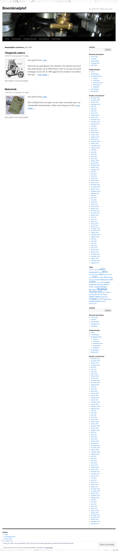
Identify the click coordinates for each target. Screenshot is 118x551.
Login (6, 534)
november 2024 (95, 122)
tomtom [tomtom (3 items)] (102, 297)
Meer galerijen (9, 81)
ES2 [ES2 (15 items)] (95, 277)
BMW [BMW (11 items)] (102, 269)
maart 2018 (94, 204)
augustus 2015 (95, 263)
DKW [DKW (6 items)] (101, 274)
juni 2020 (94, 152)
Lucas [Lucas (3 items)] (102, 282)
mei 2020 (93, 154)
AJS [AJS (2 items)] (90, 269)
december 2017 (95, 211)
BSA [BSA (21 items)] (105, 271)
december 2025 (95, 98)
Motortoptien (96, 85)
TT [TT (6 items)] (98, 299)
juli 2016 (93, 239)
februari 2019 (95, 180)
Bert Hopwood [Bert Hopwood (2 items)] (95, 269)
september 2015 (95, 261)
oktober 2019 (95, 167)
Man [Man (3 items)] (102, 284)
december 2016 (95, 228)
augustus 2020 (95, 148)
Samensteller (56, 39)
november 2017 (95, 213)
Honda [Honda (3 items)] (111, 277)
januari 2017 (94, 226)
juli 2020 (93, 150)
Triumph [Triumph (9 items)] (93, 299)
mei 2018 (93, 200)
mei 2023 (93, 126)
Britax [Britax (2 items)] (100, 272)
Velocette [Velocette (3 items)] (103, 301)
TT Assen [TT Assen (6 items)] (103, 299)
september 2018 (95, 191)
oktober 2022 (95, 135)
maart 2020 (94, 158)
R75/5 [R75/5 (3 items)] (104, 292)
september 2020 (95, 145)
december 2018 (95, 185)
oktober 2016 (95, 232)
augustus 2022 (95, 137)
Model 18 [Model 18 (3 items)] (92, 287)
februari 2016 (95, 250)
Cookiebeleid (49, 547)
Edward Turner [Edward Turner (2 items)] (108, 274)
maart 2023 (94, 130)
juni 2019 (94, 174)
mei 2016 (93, 243)
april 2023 (94, 128)
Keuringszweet (95, 63)
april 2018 (94, 202)
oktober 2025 (95, 102)
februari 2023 (95, 132)
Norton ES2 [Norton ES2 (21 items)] (95, 291)
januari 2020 (94, 163)
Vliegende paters (15, 52)
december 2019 (95, 165)
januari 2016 (94, 252)
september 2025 (95, 104)
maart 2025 (94, 113)
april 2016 (94, 245)
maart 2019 (94, 178)
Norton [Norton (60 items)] (102, 289)
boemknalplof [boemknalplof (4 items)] (93, 272)
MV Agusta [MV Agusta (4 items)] (93, 290)
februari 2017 (95, 224)
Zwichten (93, 59)
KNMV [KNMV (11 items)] (92, 282)
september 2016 (95, 234)
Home (7, 39)
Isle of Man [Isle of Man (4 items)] (109, 280)
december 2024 (95, 119)
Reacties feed (8, 539)
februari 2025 (95, 115)
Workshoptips (16, 39)
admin (27, 56)
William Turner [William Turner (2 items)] (93, 303)
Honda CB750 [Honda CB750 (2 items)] (92, 279)
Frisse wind (94, 56)
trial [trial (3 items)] (106, 297)
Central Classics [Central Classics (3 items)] (94, 275)
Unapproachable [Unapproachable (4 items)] (94, 301)
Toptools (95, 78)
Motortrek (10, 89)
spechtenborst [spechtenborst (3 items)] (93, 294)
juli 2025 (93, 106)
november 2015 (95, 256)
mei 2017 (93, 217)
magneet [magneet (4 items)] (107, 282)
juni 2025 (94, 109)
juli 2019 (93, 171)
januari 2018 (94, 208)
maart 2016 (94, 247)
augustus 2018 (95, 193)
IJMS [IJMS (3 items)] (98, 280)
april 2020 (94, 156)
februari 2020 (95, 161)
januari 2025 (94, 117)
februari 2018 (95, 206)
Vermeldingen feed (9, 536)
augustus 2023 (95, 124)
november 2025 (95, 100)
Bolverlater (94, 65)
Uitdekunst (96, 87)
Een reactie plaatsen (21, 81)
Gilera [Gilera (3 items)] (101, 277)
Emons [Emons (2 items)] (91, 277)
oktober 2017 (95, 215)
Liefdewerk (96, 80)
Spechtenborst (44, 39)
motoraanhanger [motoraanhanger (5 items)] (101, 287)
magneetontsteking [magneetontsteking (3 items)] (94, 284)
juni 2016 (94, 241)
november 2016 (95, 230)
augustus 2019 (95, 169)
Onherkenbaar (95, 61)
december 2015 (95, 254)
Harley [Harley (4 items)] (106, 277)
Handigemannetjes (29, 39)
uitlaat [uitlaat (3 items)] (109, 299)
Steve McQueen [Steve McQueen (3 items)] (102, 294)
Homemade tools (98, 82)
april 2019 (94, 176)
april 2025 (94, 111)
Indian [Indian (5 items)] (102, 280)
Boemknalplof (14, 8)
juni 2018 (94, 198)
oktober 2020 (95, 143)
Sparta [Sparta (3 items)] (108, 292)
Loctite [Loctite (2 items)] (98, 282)
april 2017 (94, 219)
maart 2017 (94, 221)
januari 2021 (94, 139)
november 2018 (95, 187)
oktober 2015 (95, 258)
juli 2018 (93, 195)
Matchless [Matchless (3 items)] (107, 284)
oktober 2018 (95, 189)
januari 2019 (94, 182)
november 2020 (95, 141)
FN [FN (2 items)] (98, 277)
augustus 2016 (95, 237)
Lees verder (43, 75)
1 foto (44, 60)
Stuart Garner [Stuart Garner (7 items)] (94, 296)
